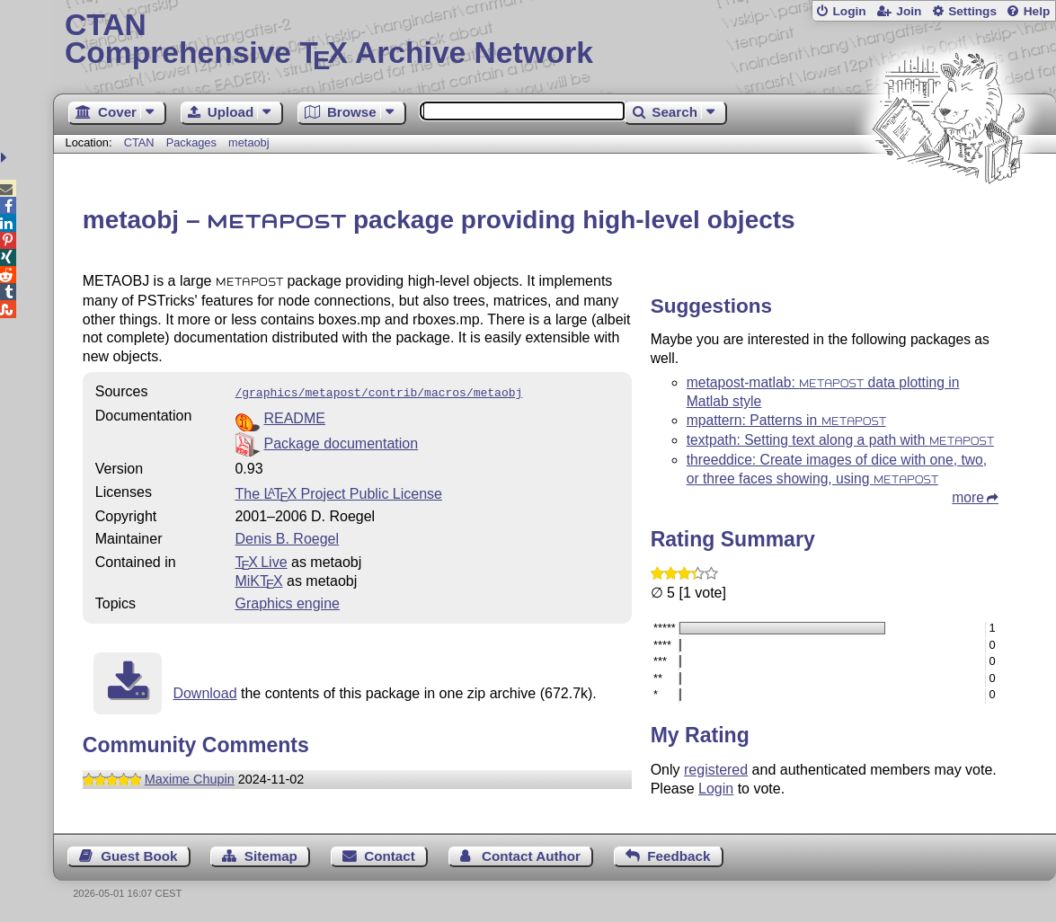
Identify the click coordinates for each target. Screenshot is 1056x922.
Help (1037, 11)
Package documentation (340, 441)
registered (716, 769)
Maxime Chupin (190, 777)
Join (908, 11)
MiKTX (258, 579)
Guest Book (139, 856)
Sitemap (270, 856)
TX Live (261, 560)
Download (204, 691)
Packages (193, 142)
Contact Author (531, 856)
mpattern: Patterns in (786, 420)
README (293, 416)
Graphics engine (287, 601)
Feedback (678, 856)
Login (848, 11)
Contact (389, 856)
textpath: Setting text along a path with (840, 440)
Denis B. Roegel (287, 537)
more (968, 497)
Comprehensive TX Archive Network (554, 40)
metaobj (249, 142)
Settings (972, 11)
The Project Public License (338, 492)
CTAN (139, 142)
